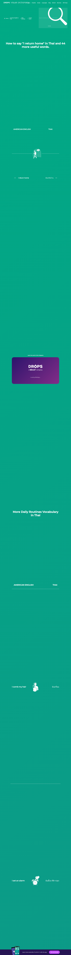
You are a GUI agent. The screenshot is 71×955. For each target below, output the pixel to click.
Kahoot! (54, 2)
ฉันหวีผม (55, 687)
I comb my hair (19, 687)
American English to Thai (14, 18)
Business (59, 2)
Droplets (34, 2)
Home (7, 18)
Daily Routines (23, 18)
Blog (49, 2)
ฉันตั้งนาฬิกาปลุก (52, 881)
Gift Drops (65, 2)
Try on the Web (54, 952)
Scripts (38, 2)
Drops (28, 2)
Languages (44, 2)
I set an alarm (18, 881)
